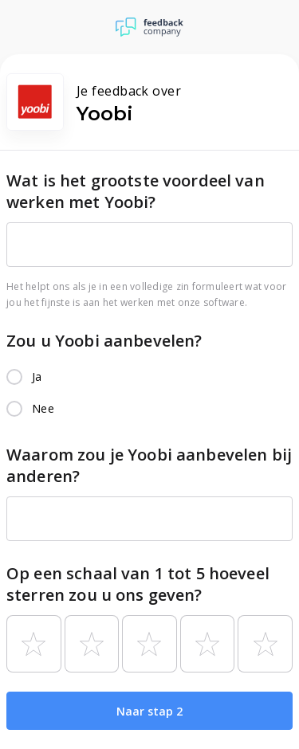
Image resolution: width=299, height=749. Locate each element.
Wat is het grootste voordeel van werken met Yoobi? (135, 191)
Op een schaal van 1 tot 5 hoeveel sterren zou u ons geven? (137, 584)
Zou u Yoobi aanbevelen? (104, 340)
